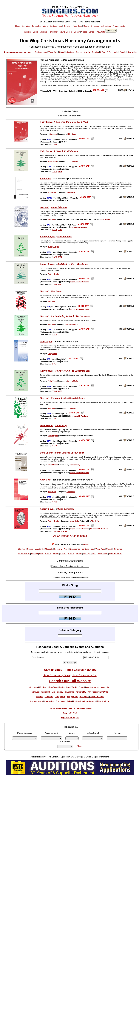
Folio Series (102, 553)
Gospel (79, 52)
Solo (94, 553)
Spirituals (70, 52)
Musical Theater (47, 692)
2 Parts (79, 553)
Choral (86, 26)
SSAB (55, 502)
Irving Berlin (74, 521)
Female (122, 52)
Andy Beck (45, 178)
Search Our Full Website (70, 681)
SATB (60, 171)
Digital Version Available (79, 282)
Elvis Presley (105, 219)
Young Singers (66, 32)
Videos (84, 32)
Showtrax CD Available (79, 227)
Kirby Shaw (46, 122)
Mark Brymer (46, 425)
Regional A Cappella (70, 717)
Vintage (35, 692)
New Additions (103, 701)
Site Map (73, 713)
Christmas (95, 26)
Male (116, 52)
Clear (79, 746)
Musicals (43, 32)
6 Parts (56, 553)
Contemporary (56, 26)
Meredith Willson (71, 324)
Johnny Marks (72, 161)
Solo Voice (131, 52)
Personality (53, 32)
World (45, 26)
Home (17, 26)
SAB (54, 418)
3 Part (102, 52)
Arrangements (119, 26)
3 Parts (71, 553)
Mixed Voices (24, 553)
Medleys (87, 553)
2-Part (55, 364)
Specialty (58, 549)
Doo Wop (26, 26)
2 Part (109, 52)
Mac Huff (44, 207)
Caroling (95, 52)
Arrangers (84, 696)
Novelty (87, 52)
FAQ (65, 713)
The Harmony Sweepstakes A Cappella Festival (70, 708)
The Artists (100, 32)
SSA (59, 284)
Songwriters (72, 696)
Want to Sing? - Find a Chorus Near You (70, 669)
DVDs (69, 701)
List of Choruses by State (56, 675)
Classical (27, 32)
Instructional (106, 26)
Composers (60, 696)
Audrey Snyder (47, 236)
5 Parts (63, 553)
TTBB (55, 144)
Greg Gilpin (46, 341)
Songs (91, 32)
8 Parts (48, 553)
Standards (39, 549)
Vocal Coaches (97, 696)
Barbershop (37, 26)
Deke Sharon (46, 453)
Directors (49, 696)
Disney (77, 32)
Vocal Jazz (77, 26)
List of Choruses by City (84, 675)
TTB (54, 531)
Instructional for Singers (84, 701)
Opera (35, 32)
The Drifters (95, 521)
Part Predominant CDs (98, 692)
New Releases (115, 553)
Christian (67, 26)
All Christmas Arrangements (70, 535)
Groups (39, 696)
